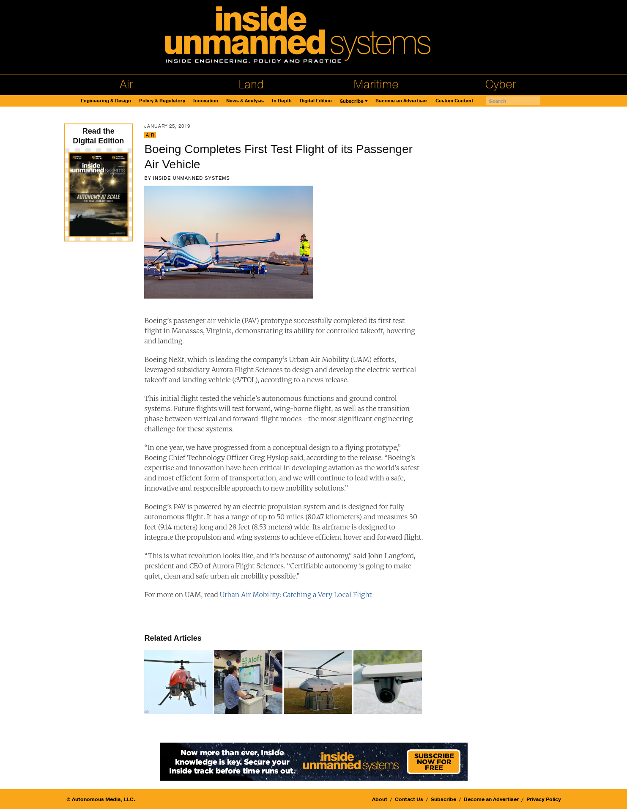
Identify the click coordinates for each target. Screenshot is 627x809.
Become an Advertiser (401, 101)
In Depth (282, 101)
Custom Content (454, 101)
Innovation (205, 101)
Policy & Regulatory (162, 101)
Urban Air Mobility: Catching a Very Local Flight (296, 594)
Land (251, 85)
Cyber (500, 85)
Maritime (376, 85)
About (379, 799)
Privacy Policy (543, 799)
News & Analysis (245, 101)
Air (126, 85)
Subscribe (352, 101)
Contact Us (409, 799)
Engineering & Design (106, 101)
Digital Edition (316, 101)
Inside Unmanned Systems (191, 178)
